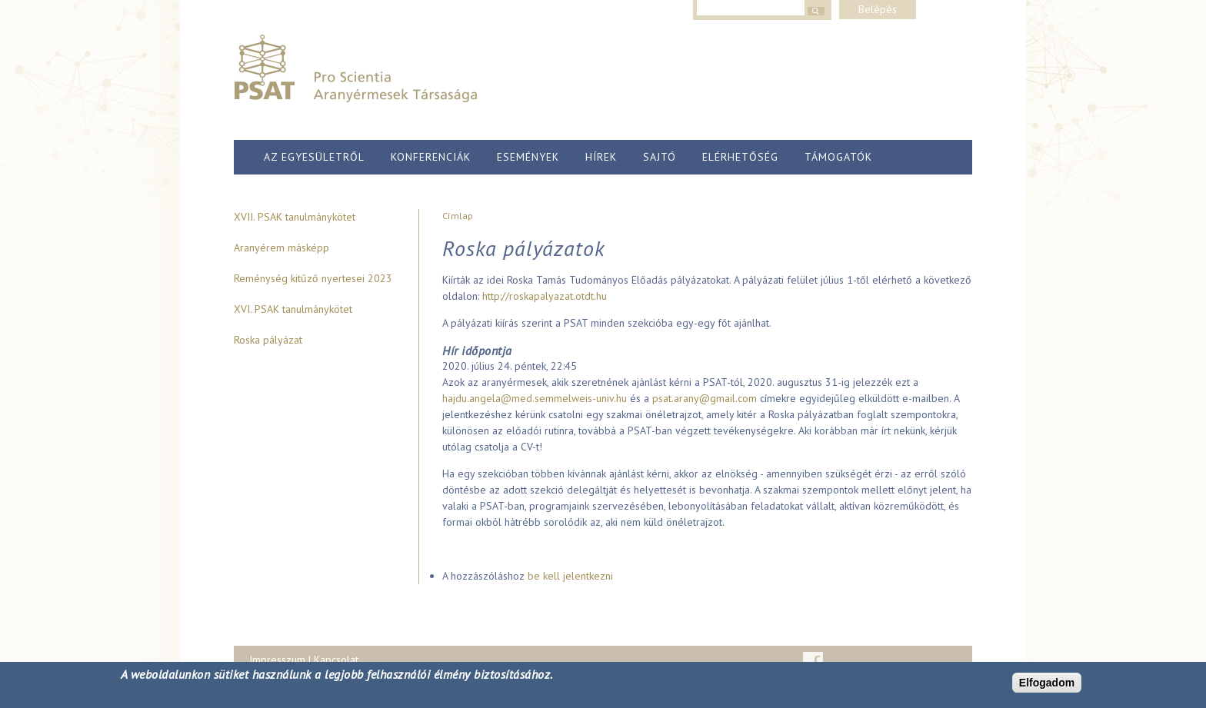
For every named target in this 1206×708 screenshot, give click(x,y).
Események (528, 157)
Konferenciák (431, 157)
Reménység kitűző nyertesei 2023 (313, 278)
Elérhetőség (740, 157)
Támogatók (838, 157)
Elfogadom (1046, 682)
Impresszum (277, 659)
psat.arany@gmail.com (704, 398)
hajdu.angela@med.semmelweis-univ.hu (534, 398)
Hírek (601, 157)
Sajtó (659, 157)
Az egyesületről (314, 157)
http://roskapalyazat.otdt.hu (544, 296)
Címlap (457, 215)
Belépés (877, 9)
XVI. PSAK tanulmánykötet (293, 309)
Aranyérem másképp (281, 247)
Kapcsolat (336, 659)
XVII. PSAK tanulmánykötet (294, 217)
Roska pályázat (268, 340)
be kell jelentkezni (570, 576)
